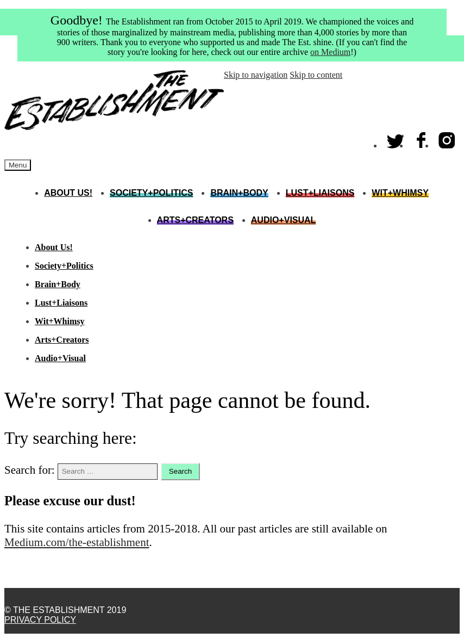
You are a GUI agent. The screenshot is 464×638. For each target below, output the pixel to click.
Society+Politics (151, 192)
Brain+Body (239, 192)
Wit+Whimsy (400, 192)
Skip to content (316, 74)
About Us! (68, 192)
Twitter (396, 138)
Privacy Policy (40, 619)
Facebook (421, 138)
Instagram (447, 138)
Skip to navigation (255, 74)
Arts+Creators (195, 220)
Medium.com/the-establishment (76, 542)
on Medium (330, 52)
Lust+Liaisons (320, 192)
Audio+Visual (283, 220)
